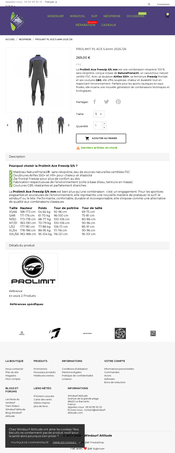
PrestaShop (97, 442)
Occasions (136, 15)
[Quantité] (98, 125)
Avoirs (107, 375)
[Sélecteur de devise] (11, 6)
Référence (15, 291)
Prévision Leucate (44, 396)
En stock (14, 296)
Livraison (67, 378)
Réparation (86, 24)
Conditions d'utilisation (75, 368)
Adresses (109, 378)
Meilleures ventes (44, 375)
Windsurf (55, 16)
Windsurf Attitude (15, 409)
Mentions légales (71, 372)
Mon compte (12, 378)
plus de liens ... (42, 406)
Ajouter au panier (101, 138)
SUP (94, 16)
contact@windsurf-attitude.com (87, 411)
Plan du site (12, 372)
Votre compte (114, 361)
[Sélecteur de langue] (51, 2)
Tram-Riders (12, 406)
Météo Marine (42, 402)
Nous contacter (14, 368)
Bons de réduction (115, 382)
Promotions (40, 368)
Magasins (10, 375)
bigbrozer (99, 448)
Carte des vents (43, 399)
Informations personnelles (119, 368)
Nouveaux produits (44, 372)
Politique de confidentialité (30, 442)
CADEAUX (108, 25)
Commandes (111, 372)
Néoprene (111, 16)
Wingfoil (77, 16)
